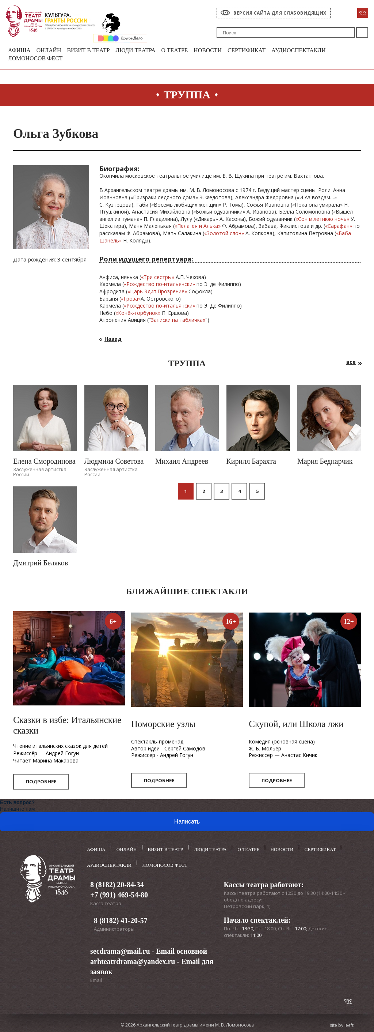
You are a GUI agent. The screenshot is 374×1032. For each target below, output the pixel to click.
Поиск (362, 32)
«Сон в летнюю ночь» (322, 219)
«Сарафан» (338, 227)
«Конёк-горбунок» (137, 313)
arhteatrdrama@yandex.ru (132, 960)
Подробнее (41, 783)
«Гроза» (131, 299)
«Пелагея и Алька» (198, 227)
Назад (113, 339)
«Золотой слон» (224, 234)
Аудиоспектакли (318, 50)
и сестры (161, 278)
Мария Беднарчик (324, 462)
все (351, 362)
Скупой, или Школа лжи (296, 725)
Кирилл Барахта (251, 462)
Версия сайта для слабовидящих (280, 13)
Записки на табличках (178, 321)
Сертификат (261, 50)
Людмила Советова (114, 462)
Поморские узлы (163, 725)
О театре (185, 50)
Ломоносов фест (37, 59)
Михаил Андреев (181, 462)
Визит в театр (93, 50)
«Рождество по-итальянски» (159, 285)
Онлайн (51, 50)
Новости (221, 50)
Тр (147, 278)
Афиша (20, 50)
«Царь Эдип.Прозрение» (157, 292)
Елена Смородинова (44, 462)
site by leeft (342, 1024)
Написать (187, 823)
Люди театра (143, 50)
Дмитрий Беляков (40, 564)
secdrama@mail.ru (120, 950)
